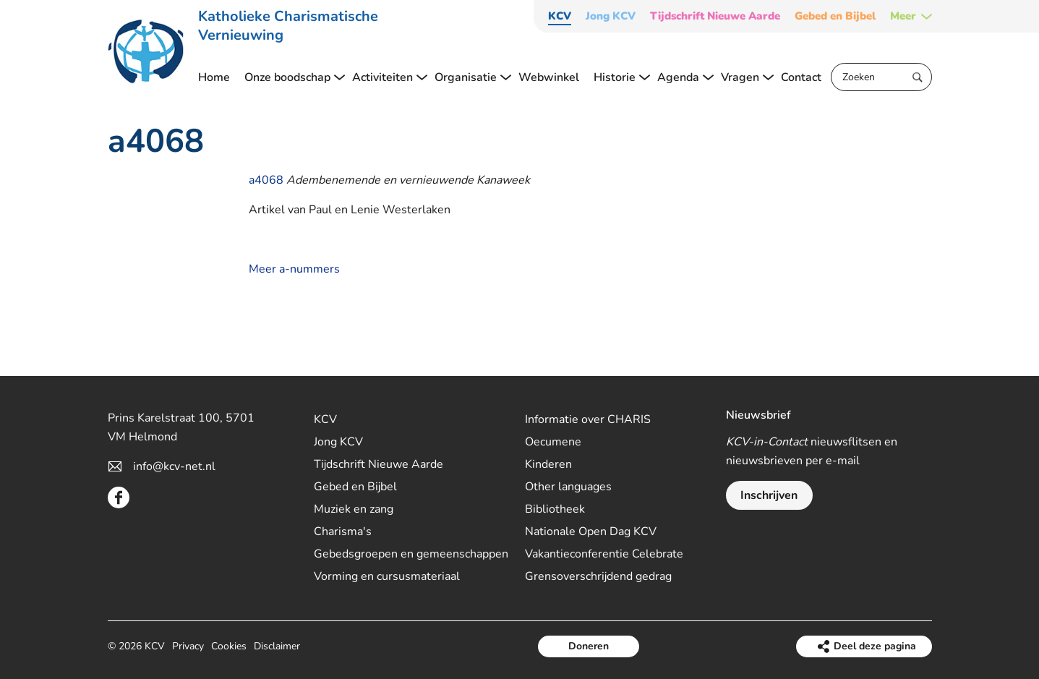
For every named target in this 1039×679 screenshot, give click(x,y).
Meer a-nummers (294, 269)
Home (214, 77)
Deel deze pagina (875, 646)
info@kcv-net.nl (174, 466)
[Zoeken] (881, 77)
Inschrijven (769, 495)
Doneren (588, 646)
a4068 (266, 180)
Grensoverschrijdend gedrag (598, 576)
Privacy (188, 646)
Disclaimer (277, 646)
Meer (903, 16)
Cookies (229, 646)
